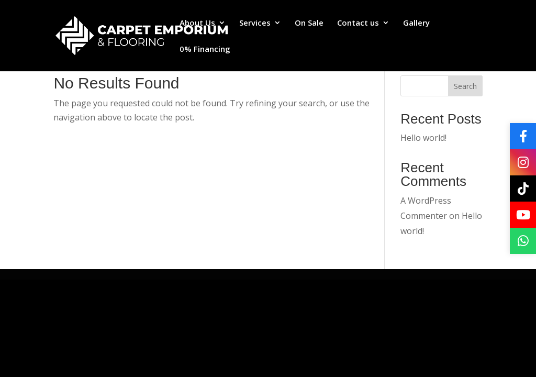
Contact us (358, 23)
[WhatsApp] (523, 241)
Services (255, 23)
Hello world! (423, 137)
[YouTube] (523, 215)
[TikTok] (523, 188)
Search (465, 86)
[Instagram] (523, 162)
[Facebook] (523, 136)
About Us (197, 23)
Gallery (416, 23)
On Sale (309, 23)
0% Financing (205, 49)
